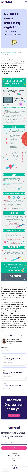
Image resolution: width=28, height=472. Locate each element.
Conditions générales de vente (14, 458)
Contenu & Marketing (10, 31)
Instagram (14, 467)
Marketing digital (5, 350)
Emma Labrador (10, 36)
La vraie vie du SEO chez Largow (13, 384)
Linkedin (11, 468)
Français (14, 465)
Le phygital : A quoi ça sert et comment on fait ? (14, 358)
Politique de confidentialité (14, 455)
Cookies (14, 463)
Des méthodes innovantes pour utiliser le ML (14, 372)
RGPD (14, 460)
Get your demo (14, 415)
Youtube (16, 468)
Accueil (3, 52)
